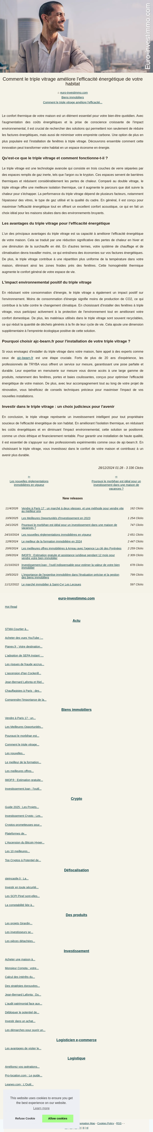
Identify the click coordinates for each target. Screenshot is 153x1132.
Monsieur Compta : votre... (22, 968)
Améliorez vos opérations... (22, 1066)
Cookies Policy (105, 1123)
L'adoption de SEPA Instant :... (24, 655)
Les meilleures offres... (19, 771)
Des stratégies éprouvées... (22, 985)
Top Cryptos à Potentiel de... (23, 860)
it (83, 1127)
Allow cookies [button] (57, 1118)
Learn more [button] (41, 1108)
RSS (119, 1123)
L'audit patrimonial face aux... (23, 1003)
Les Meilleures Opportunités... (24, 726)
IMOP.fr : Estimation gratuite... (24, 780)
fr (80, 1127)
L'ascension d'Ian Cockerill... (23, 673)
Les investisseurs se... (19, 932)
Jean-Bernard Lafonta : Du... (23, 994)
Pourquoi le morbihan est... (22, 735)
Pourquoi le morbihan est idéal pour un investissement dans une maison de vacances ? (116, 485)
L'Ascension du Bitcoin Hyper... (24, 842)
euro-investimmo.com (74, 92)
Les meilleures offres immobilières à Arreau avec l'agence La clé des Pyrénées (72, 548)
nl (87, 1127)
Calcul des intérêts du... (20, 976)
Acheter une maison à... (20, 959)
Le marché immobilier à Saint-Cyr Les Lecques (51, 584)
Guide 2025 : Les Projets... (22, 807)
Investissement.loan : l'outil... (23, 788)
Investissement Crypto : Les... (24, 815)
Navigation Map (86, 1123)
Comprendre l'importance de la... (25, 699)
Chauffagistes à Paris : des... (23, 690)
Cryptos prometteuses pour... (23, 824)
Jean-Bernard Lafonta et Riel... (24, 682)
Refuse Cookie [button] (25, 1118)
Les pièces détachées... (20, 941)
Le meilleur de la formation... (23, 762)
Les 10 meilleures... (17, 851)
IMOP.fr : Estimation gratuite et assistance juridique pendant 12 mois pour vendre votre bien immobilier (68, 557)
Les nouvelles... (15, 753)
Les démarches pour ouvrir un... (25, 1030)
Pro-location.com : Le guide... (23, 1075)
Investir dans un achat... (20, 1021)
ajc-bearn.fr (25, 358)
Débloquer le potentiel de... (22, 1012)
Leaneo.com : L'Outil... (19, 1084)
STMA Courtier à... (16, 629)
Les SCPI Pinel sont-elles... (22, 896)
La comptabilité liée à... (19, 905)
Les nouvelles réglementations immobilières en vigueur (29, 483)
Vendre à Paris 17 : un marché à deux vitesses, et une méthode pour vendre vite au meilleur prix (73, 510)
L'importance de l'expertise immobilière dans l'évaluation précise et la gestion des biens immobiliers (70, 576)
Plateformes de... (16, 833)
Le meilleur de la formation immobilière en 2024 (52, 541)
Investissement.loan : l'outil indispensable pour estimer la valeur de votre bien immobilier (71, 566)
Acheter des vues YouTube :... (24, 637)
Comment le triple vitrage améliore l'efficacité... (72, 102)
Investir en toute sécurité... (22, 887)
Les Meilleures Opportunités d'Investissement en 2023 (56, 518)
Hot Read (11, 606)
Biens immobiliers (72, 97)
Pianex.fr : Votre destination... (23, 646)
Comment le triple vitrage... (22, 744)
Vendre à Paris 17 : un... (20, 718)
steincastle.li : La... (16, 878)
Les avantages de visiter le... (23, 1048)
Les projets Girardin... (18, 923)
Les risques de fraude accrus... (24, 664)
